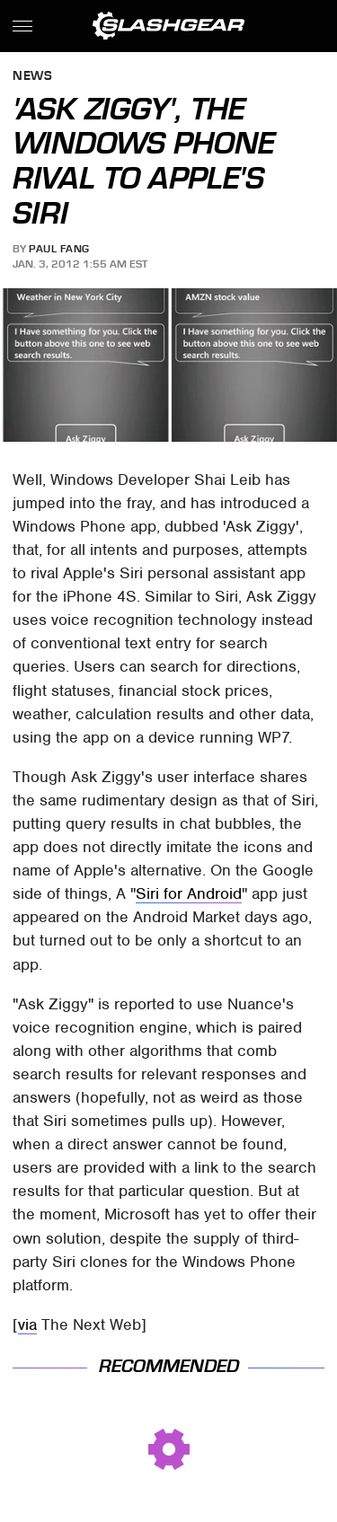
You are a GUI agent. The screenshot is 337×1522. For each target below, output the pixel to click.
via (27, 1324)
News (32, 77)
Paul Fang (59, 248)
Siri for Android (189, 893)
